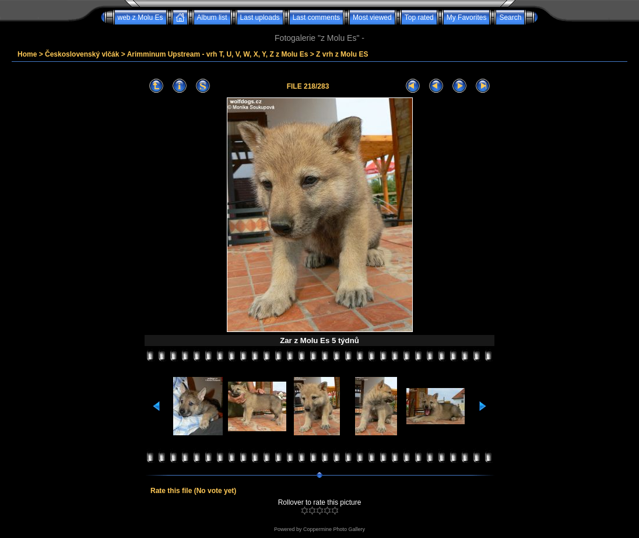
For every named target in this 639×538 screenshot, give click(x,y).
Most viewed (372, 17)
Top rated (419, 17)
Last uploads (260, 17)
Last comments (316, 17)
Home (27, 54)
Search (510, 17)
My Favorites (467, 17)
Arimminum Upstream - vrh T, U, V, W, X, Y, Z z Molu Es (217, 54)
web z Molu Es (140, 17)
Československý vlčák (82, 54)
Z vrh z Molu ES (342, 54)
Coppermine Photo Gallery (334, 529)
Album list (212, 17)
